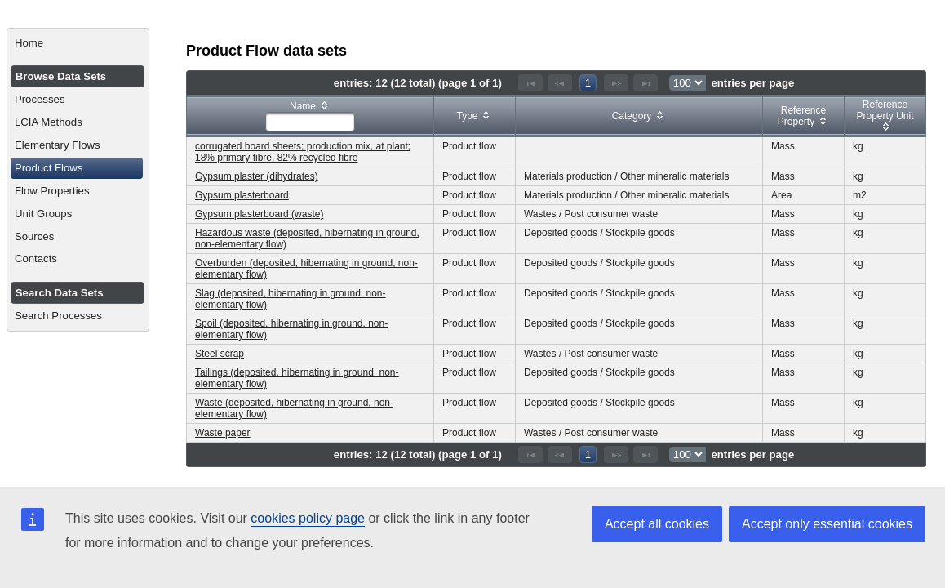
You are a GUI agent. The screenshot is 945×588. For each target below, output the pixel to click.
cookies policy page (308, 518)
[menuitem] (78, 43)
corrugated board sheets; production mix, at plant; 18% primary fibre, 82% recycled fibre (302, 151)
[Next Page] (616, 82)
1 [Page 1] (588, 83)
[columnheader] (310, 116)
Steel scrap (219, 353)
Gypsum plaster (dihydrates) (256, 176)
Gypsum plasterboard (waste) (259, 214)
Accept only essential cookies (827, 524)
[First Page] (530, 82)
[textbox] (310, 121)
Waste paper (223, 433)
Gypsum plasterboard (242, 195)
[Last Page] (645, 82)
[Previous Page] (560, 82)
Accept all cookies (657, 524)
